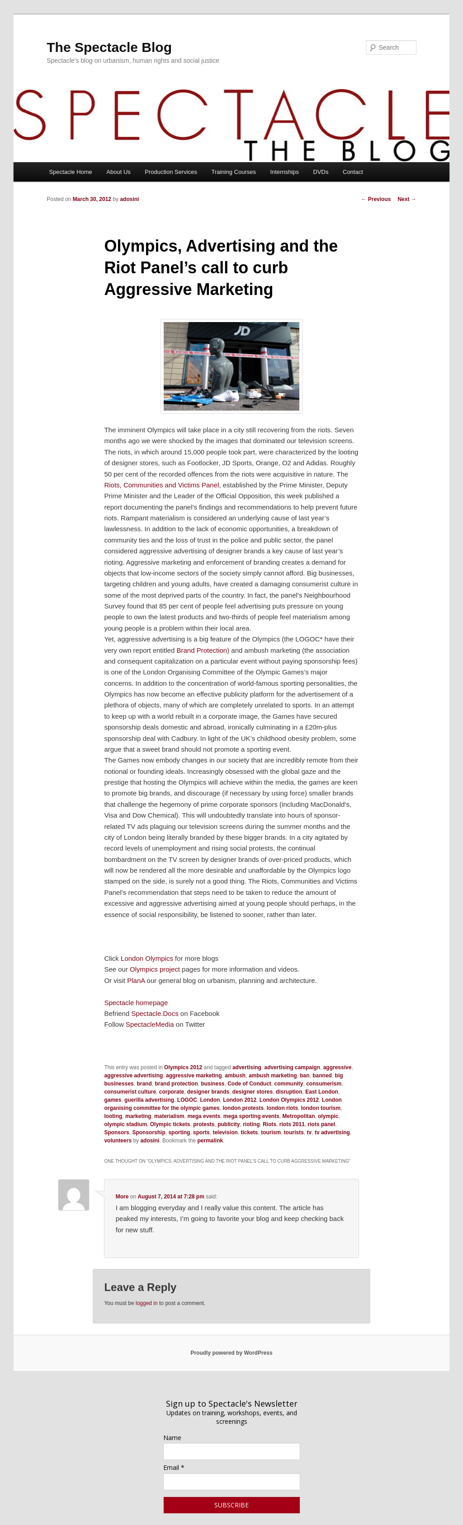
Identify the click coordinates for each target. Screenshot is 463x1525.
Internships (284, 171)
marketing (138, 1116)
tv (309, 1132)
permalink (210, 1140)
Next (406, 199)
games (112, 1100)
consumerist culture (130, 1092)
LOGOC (187, 1100)
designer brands (208, 1092)
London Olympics (147, 958)
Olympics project (155, 969)
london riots (282, 1108)
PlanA (136, 980)
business (212, 1084)
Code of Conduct (249, 1084)
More (122, 1196)
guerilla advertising (149, 1100)
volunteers (118, 1140)
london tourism (320, 1108)
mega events (203, 1116)
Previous (376, 199)
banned (322, 1075)
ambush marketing (273, 1075)
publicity (228, 1124)
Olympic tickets (170, 1124)
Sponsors (116, 1132)
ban (304, 1075)
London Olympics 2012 (289, 1100)
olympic (328, 1116)
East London (321, 1092)
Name (172, 1437)
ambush (235, 1075)
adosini (129, 199)
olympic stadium (125, 1124)
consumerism (323, 1084)
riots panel (321, 1124)
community (288, 1084)
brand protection (176, 1084)
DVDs (321, 171)
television (225, 1132)
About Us (118, 171)
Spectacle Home (70, 171)
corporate (171, 1092)
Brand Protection (201, 650)
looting (113, 1116)
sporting (179, 1132)
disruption (289, 1092)
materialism (169, 1116)
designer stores (252, 1092)
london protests (243, 1108)
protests (203, 1124)
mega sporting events (251, 1116)
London (210, 1100)
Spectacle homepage (136, 1002)
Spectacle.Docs (154, 1013)
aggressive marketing (194, 1075)
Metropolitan (299, 1116)
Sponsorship (148, 1132)
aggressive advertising (133, 1075)
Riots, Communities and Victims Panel (161, 485)
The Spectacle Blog (109, 47)
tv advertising (332, 1132)
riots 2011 (292, 1124)
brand (144, 1084)
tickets (249, 1132)
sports (201, 1132)
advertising (246, 1067)
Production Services (171, 171)
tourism (271, 1132)
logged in (147, 1303)
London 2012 (239, 1100)
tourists (294, 1132)
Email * (173, 1467)
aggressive (337, 1067)
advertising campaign (292, 1067)
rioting (251, 1124)
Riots (269, 1124)
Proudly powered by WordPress (231, 1353)
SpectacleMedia (150, 1024)
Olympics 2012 (183, 1067)
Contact (353, 171)
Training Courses (233, 171)
